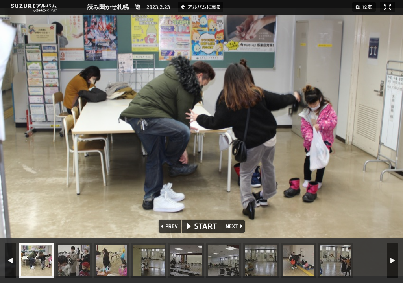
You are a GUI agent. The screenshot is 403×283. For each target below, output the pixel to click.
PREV (169, 226)
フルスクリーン (387, 7)
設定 (364, 7)
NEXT (234, 226)
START (201, 226)
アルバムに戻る (200, 7)
